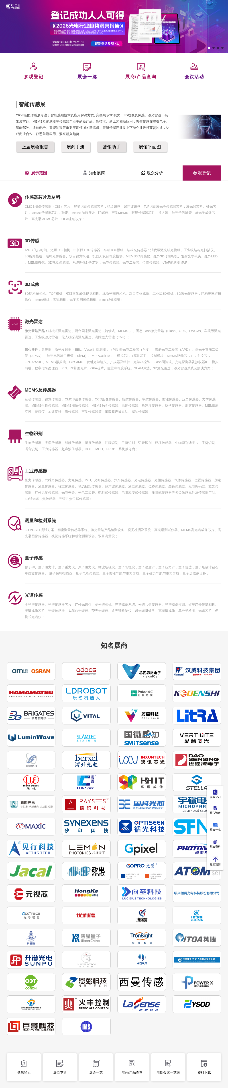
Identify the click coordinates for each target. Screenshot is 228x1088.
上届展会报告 (35, 146)
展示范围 (35, 173)
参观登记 (202, 173)
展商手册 (75, 146)
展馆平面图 (150, 146)
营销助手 (111, 146)
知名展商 (93, 173)
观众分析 (151, 173)
